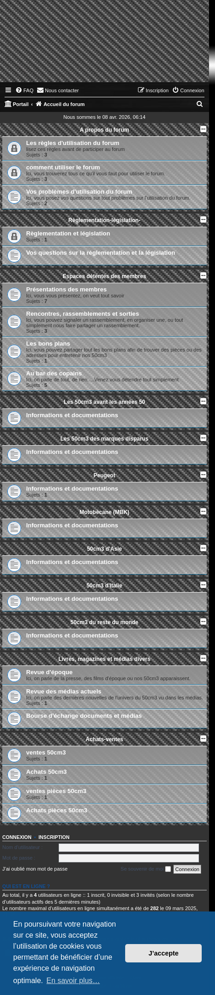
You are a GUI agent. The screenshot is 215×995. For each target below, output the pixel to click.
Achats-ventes (104, 739)
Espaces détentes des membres (104, 276)
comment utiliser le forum (63, 167)
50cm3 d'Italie (104, 585)
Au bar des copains (54, 373)
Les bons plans (48, 343)
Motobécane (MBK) (104, 512)
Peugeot (104, 475)
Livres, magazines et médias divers (104, 659)
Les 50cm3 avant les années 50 (104, 402)
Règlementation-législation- (104, 220)
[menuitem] (24, 90)
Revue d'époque (49, 672)
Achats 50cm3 (46, 771)
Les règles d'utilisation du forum (72, 143)
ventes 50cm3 (46, 752)
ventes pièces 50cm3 (56, 791)
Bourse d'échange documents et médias (84, 715)
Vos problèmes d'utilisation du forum (79, 191)
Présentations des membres (66, 289)
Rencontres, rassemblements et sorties (82, 313)
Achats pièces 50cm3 (56, 810)
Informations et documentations (72, 415)
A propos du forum (104, 130)
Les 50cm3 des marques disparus (105, 439)
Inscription (54, 837)
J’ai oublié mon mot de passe (34, 869)
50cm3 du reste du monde (104, 622)
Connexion (17, 837)
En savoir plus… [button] (73, 980)
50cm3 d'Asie (104, 549)
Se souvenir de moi (146, 869)
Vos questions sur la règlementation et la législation (100, 252)
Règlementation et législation (68, 233)
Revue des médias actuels (63, 691)
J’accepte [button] (164, 953)
